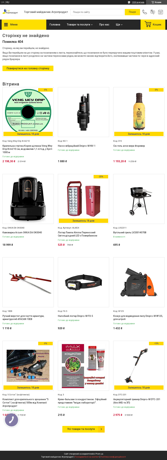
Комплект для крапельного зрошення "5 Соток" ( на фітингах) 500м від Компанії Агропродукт (25, 402)
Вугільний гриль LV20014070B (129, 232)
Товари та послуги (78, 24)
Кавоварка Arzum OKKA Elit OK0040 (22, 232)
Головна (55, 24)
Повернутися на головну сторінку (28, 68)
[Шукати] (132, 12)
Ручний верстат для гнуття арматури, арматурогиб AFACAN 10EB (23, 318)
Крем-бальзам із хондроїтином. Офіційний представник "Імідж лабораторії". (82, 401)
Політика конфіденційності (113, 457)
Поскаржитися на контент (87, 457)
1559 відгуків (138, 2)
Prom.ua (99, 454)
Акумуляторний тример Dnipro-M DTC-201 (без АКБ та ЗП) (136, 401)
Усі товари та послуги (81, 429)
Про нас (104, 24)
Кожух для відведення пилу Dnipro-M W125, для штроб (138, 318)
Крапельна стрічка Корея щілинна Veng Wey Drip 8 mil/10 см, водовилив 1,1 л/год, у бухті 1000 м (27, 149)
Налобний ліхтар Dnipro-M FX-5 (75, 316)
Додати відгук (152, 12)
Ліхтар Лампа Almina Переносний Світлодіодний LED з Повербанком (77, 234)
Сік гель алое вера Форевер (129, 146)
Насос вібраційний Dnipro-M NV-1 (76, 146)
